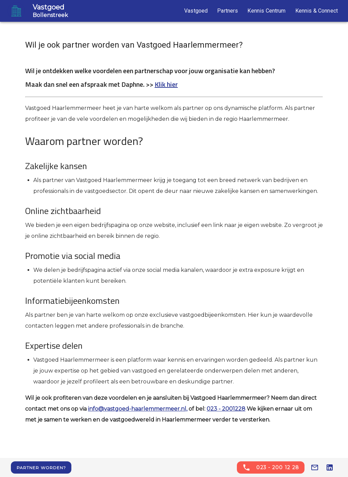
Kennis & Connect (316, 10)
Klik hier (166, 84)
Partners (227, 10)
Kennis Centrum (266, 10)
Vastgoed (196, 10)
